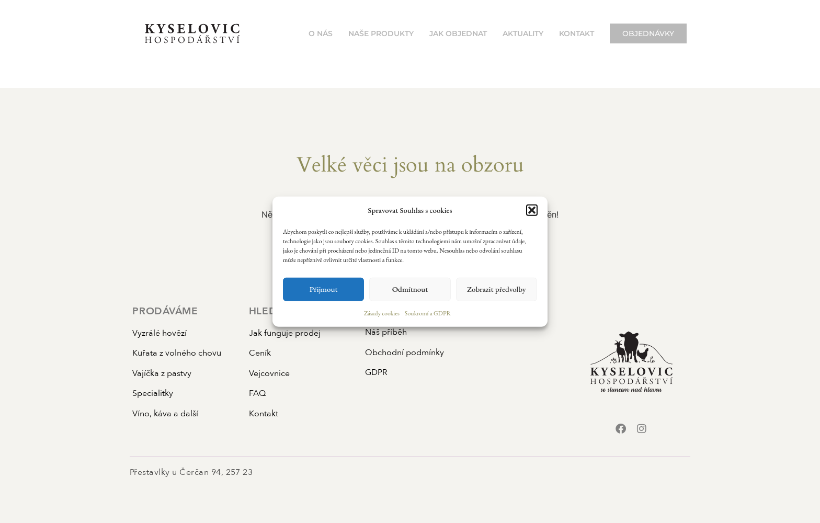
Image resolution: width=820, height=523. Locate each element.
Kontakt (576, 33)
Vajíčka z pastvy (161, 373)
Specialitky (152, 393)
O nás (321, 33)
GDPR (376, 372)
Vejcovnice (269, 373)
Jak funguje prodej (285, 333)
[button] (532, 210)
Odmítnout (410, 289)
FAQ (257, 393)
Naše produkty (381, 33)
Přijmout (324, 289)
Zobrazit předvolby (496, 289)
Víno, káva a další (165, 413)
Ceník (260, 353)
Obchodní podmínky (404, 352)
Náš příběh (386, 332)
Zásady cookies (382, 313)
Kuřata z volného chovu (176, 353)
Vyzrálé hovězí (159, 333)
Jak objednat (458, 33)
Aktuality (523, 33)
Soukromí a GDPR (428, 313)
